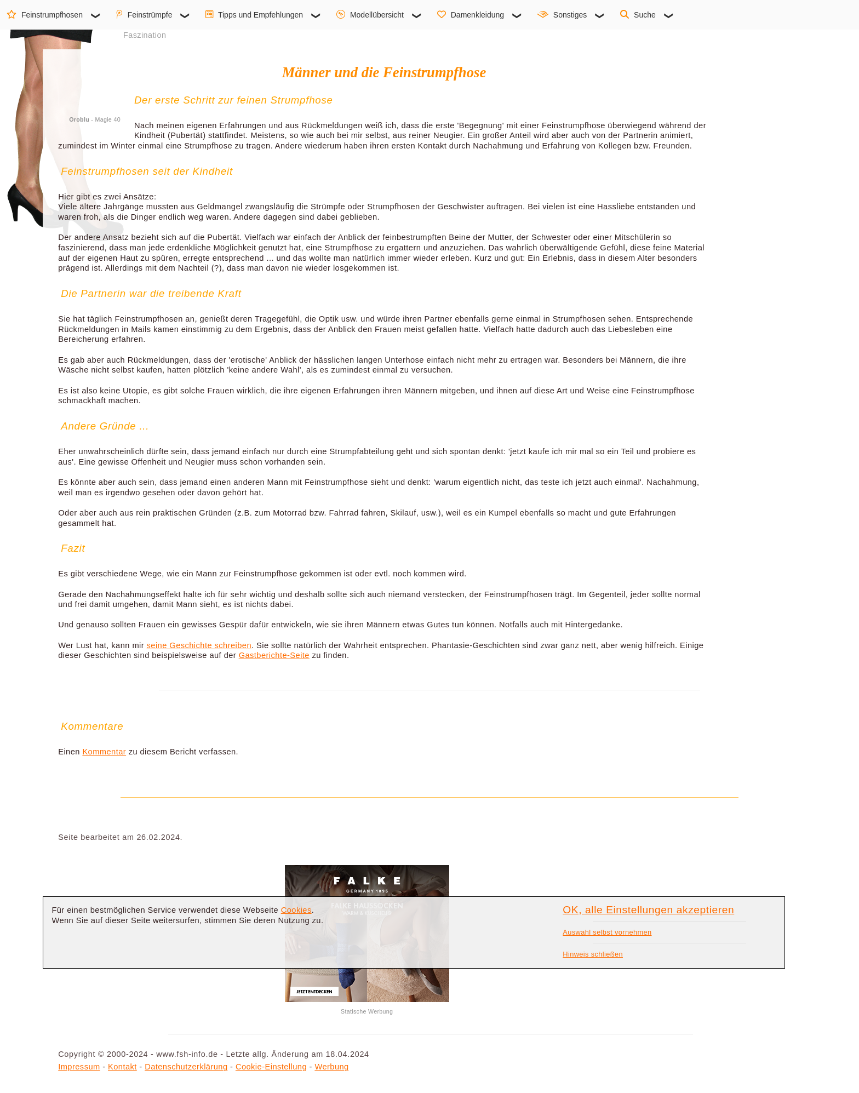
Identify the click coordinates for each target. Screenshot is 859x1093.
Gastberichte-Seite (274, 655)
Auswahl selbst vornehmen (607, 932)
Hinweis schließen (593, 954)
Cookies (296, 910)
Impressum (79, 1066)
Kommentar (104, 751)
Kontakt (122, 1066)
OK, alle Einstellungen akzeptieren (648, 909)
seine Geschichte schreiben (199, 645)
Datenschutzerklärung (186, 1066)
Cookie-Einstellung (271, 1066)
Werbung (331, 1066)
